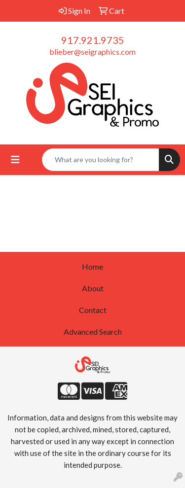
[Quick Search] (100, 159)
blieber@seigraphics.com (92, 51)
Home (92, 266)
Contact (93, 309)
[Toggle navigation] (15, 159)
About (93, 288)
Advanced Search (93, 331)
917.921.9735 (92, 40)
